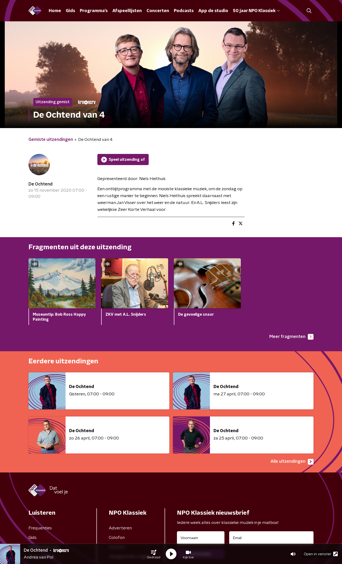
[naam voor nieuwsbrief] (200, 538)
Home (55, 11)
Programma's (94, 11)
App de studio (213, 11)
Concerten (158, 11)
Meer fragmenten (291, 337)
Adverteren (120, 528)
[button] (153, 554)
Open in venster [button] (321, 554)
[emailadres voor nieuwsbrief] (271, 538)
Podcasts (184, 11)
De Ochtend (40, 184)
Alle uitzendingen (292, 462)
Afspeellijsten (127, 11)
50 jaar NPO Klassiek (256, 11)
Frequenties (40, 528)
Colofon (117, 538)
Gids (70, 11)
